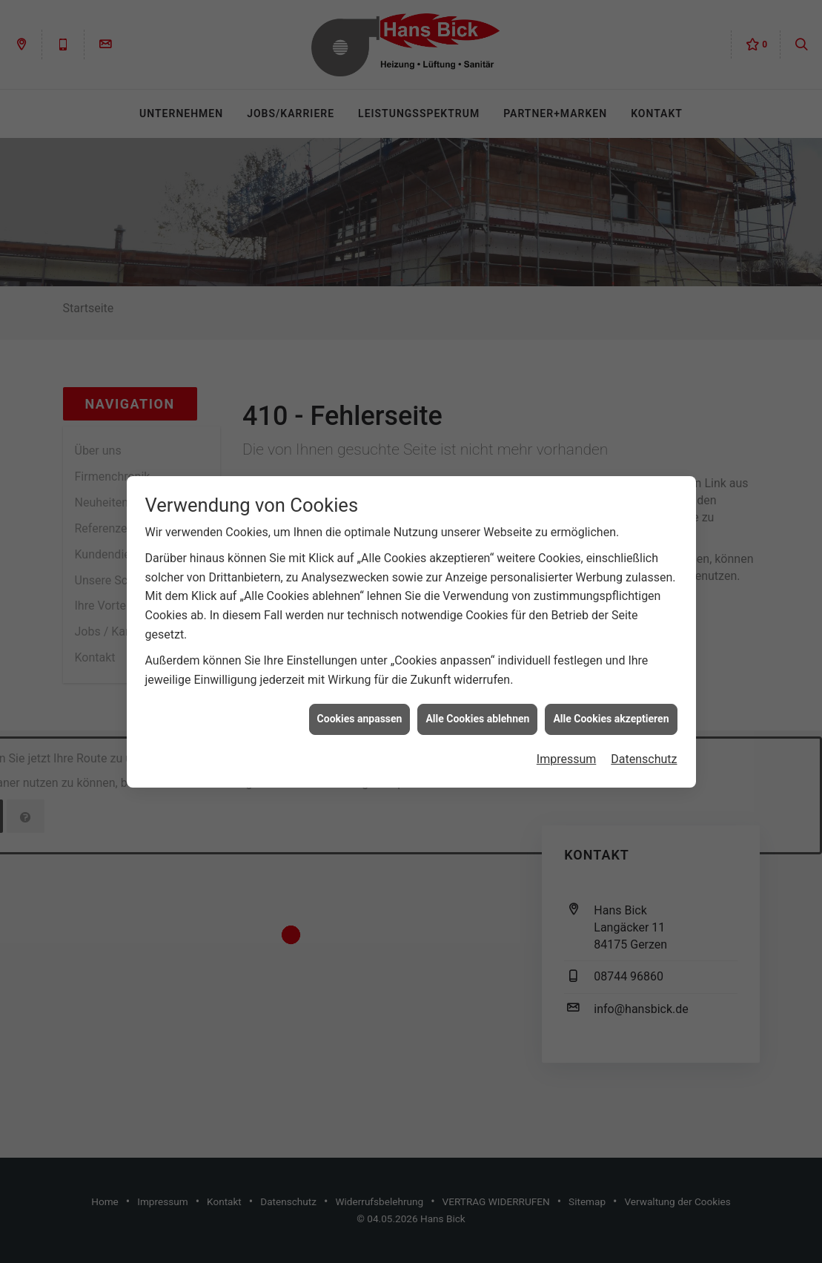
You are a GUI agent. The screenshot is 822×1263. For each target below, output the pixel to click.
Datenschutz (644, 739)
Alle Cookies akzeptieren (611, 699)
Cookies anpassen (359, 699)
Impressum (567, 739)
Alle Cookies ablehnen (477, 699)
